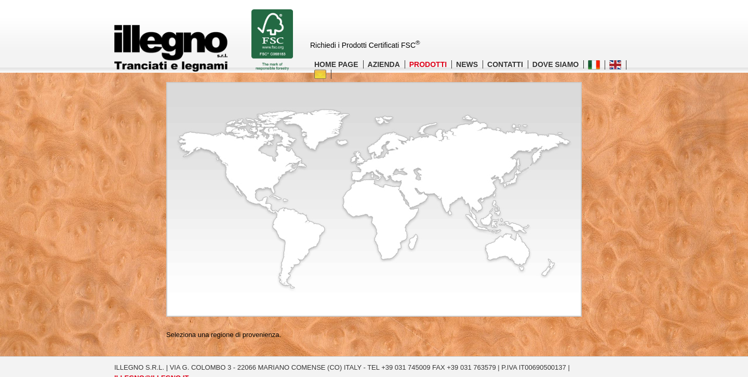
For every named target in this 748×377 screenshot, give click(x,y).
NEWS (467, 64)
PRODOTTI (428, 64)
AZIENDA (384, 64)
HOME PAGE (336, 64)
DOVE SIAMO (555, 64)
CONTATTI (505, 64)
